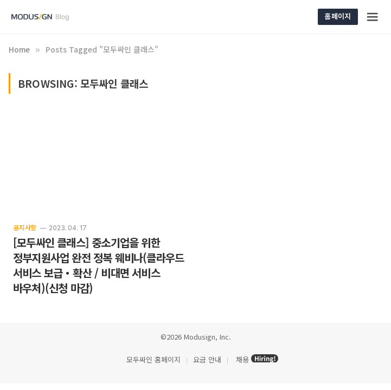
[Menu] (373, 17)
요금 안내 (207, 359)
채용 (242, 359)
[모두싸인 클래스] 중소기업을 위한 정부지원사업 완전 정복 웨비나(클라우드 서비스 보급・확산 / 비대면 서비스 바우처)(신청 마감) (98, 265)
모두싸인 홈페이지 (152, 359)
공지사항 (24, 227)
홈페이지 (337, 16)
